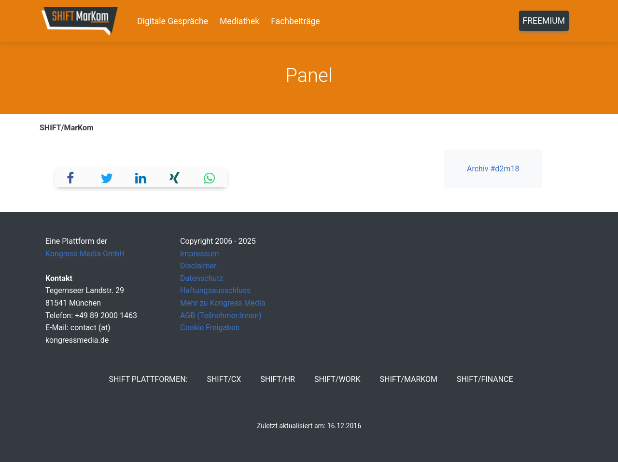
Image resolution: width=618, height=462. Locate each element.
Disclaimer (198, 265)
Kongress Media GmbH (85, 253)
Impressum (199, 253)
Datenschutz (201, 278)
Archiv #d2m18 (493, 168)
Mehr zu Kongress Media (222, 303)
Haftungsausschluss (215, 290)
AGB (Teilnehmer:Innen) (221, 315)
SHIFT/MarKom (67, 127)
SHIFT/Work (337, 379)
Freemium (544, 21)
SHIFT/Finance (485, 379)
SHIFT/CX (224, 379)
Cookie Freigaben (209, 327)
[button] (72, 177)
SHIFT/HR (277, 379)
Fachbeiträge (295, 21)
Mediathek (239, 21)
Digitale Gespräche (172, 21)
